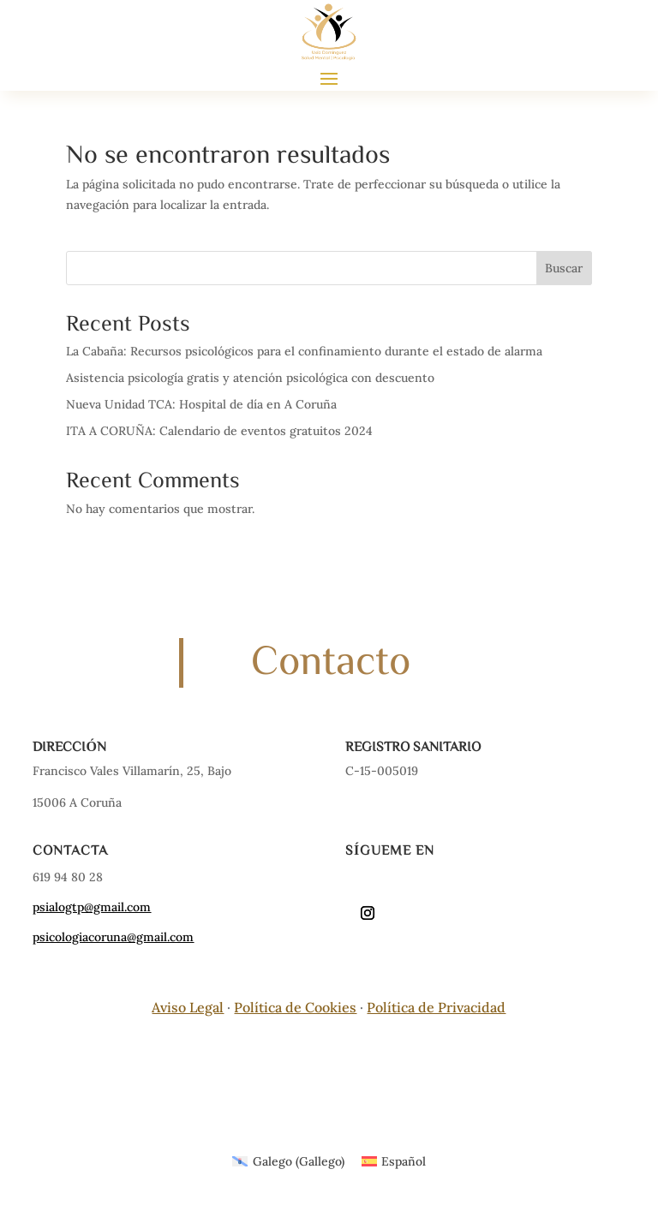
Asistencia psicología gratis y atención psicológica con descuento (250, 377)
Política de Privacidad (436, 1007)
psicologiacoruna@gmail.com (113, 937)
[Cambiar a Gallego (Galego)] (288, 1160)
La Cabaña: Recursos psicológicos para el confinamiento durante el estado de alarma (304, 351)
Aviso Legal (188, 1007)
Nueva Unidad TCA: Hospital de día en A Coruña (201, 404)
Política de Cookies (295, 1007)
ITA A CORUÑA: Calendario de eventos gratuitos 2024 (219, 430)
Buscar (564, 268)
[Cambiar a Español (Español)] (394, 1160)
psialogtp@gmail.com (92, 907)
